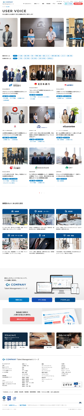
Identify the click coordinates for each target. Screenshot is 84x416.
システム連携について (7, 370)
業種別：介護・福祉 (26, 386)
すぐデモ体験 (69, 3)
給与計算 (21, 391)
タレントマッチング (46, 370)
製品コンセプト (5, 367)
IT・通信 (20, 55)
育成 (23, 369)
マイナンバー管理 (45, 391)
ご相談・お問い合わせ (66, 372)
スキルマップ (44, 369)
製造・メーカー (46, 55)
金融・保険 (26, 55)
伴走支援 (48, 3)
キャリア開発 (25, 370)
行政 (32, 55)
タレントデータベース (46, 365)
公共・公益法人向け (55, 391)
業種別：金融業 (25, 377)
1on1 (43, 381)
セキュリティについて (7, 368)
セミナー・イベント (66, 1)
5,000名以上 (50, 58)
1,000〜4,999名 (42, 58)
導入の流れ (4, 385)
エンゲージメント (26, 375)
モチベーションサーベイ (47, 379)
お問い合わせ (81, 1)
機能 (43, 3)
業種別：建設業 (25, 381)
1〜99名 (20, 58)
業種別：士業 (25, 384)
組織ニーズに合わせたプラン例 (9, 383)
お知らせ (71, 1)
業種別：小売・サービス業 (27, 382)
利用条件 (15, 409)
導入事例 (60, 3)
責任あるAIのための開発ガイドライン (7, 409)
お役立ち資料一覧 (59, 1)
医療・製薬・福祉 (55, 55)
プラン (54, 3)
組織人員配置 (44, 372)
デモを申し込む (65, 300)
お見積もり (63, 375)
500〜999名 (34, 58)
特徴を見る (19, 300)
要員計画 (44, 377)
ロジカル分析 (25, 374)
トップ (3, 6)
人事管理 (16, 391)
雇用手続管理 (33, 391)
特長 (3, 365)
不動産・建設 (38, 55)
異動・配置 (24, 372)
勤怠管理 (26, 391)
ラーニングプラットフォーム (48, 375)
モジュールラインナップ (7, 382)
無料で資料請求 (78, 3)
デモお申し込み (64, 374)
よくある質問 (5, 372)
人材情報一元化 (25, 365)
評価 (23, 367)
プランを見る (42, 300)
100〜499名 (26, 58)
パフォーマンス (45, 374)
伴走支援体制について (7, 377)
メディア (63, 55)
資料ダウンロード (65, 368)
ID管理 (38, 391)
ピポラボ (75, 1)
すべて (15, 55)
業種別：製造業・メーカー (27, 379)
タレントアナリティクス (47, 367)
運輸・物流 (69, 55)
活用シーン (24, 364)
